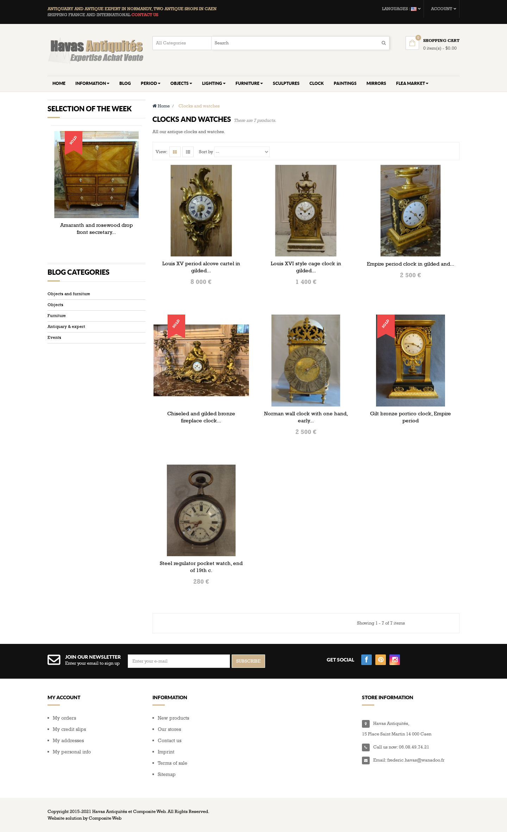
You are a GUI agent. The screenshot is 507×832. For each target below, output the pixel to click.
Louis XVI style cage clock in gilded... (306, 267)
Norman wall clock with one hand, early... (306, 417)
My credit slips (69, 729)
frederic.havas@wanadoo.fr (415, 760)
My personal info (72, 752)
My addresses (68, 741)
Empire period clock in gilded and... (410, 264)
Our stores (169, 729)
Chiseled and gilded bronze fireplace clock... (201, 417)
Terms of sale (172, 763)
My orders (64, 718)
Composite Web (105, 818)
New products (173, 718)
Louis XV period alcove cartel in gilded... (201, 267)
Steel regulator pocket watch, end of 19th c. (201, 566)
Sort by (206, 152)
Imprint (166, 752)
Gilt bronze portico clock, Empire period (410, 417)
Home (161, 106)
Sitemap (167, 774)
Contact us (169, 741)
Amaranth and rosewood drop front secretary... (96, 228)
